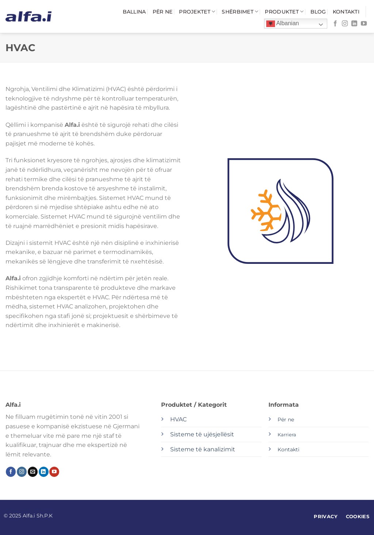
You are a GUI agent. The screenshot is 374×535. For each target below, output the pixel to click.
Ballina (134, 11)
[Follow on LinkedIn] (354, 23)
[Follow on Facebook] (335, 23)
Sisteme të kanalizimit (202, 449)
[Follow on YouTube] (364, 23)
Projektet (197, 11)
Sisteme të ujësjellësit (202, 434)
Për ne (163, 11)
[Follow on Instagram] (345, 23)
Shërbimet (240, 11)
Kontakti (346, 11)
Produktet (284, 11)
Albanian (282, 23)
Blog (318, 11)
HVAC (178, 419)
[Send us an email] (33, 472)
